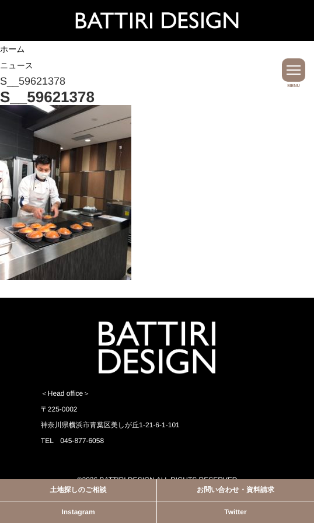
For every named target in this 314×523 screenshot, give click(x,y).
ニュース (16, 65)
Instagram (78, 512)
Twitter (235, 512)
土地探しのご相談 (78, 490)
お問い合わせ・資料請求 (235, 490)
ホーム (12, 49)
